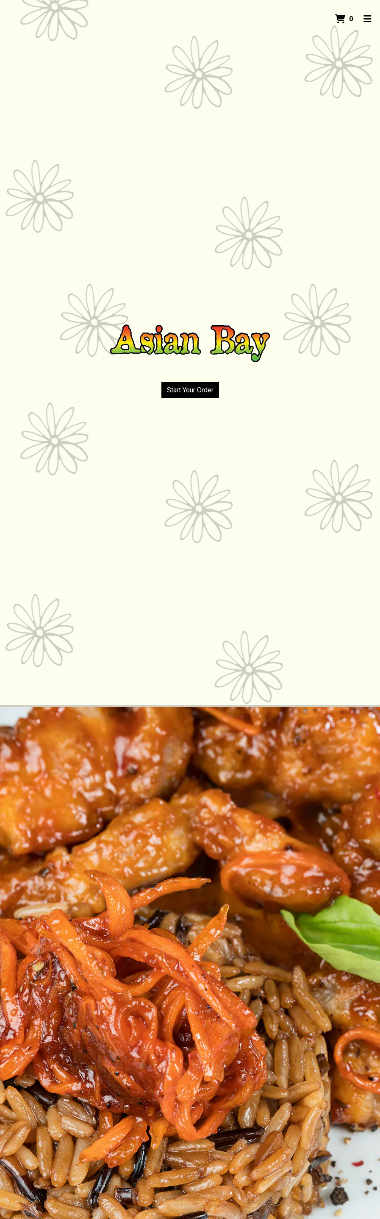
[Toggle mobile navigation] (367, 19)
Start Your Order (190, 390)
